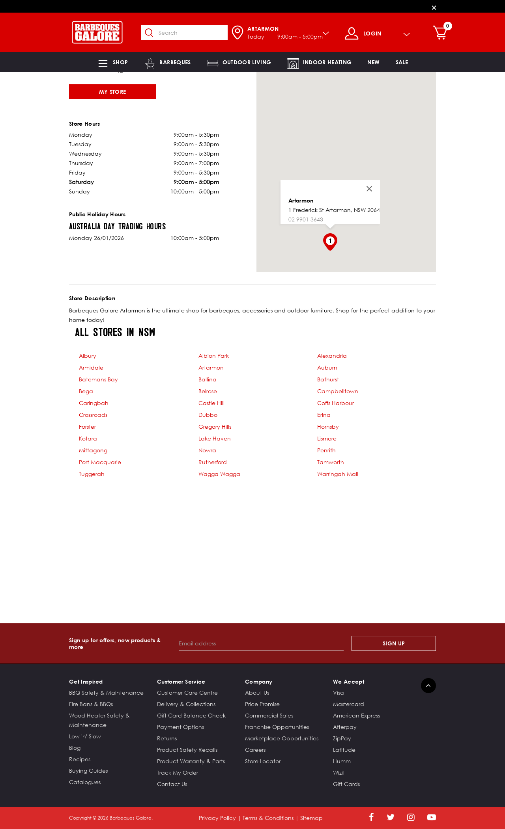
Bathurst (328, 379)
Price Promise (262, 704)
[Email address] (261, 643)
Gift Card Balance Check (191, 715)
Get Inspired (86, 681)
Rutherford (212, 462)
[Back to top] (428, 685)
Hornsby (328, 426)
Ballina (207, 379)
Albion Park (213, 355)
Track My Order (177, 772)
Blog (74, 747)
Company (258, 681)
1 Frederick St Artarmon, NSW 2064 (334, 209)
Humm (342, 761)
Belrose (207, 391)
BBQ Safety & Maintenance (106, 692)
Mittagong (93, 450)
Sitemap (311, 817)
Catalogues (85, 782)
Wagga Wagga (219, 473)
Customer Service (181, 681)
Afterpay (345, 726)
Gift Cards (346, 784)
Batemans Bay (98, 379)
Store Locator (263, 761)
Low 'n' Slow (85, 736)
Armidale (91, 367)
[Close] (434, 7)
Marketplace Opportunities (281, 738)
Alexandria (332, 355)
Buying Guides (88, 770)
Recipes (79, 759)
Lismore (327, 438)
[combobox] (188, 32)
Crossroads (93, 414)
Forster (87, 426)
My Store (112, 91)
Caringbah (93, 403)
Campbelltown (337, 391)
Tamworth (330, 462)
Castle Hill (211, 403)
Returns (167, 738)
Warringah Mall (337, 473)
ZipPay (342, 738)
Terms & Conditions (268, 817)
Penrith (326, 450)
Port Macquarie (100, 462)
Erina (324, 414)
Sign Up (394, 643)
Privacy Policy (217, 817)
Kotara (88, 438)
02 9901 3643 (305, 219)
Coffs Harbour (335, 403)
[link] (373, 62)
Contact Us (172, 784)
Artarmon (301, 200)
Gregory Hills (214, 426)
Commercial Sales (269, 715)
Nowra (207, 450)
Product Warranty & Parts (191, 761)
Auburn (327, 367)
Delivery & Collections (186, 704)
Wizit (339, 772)
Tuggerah (92, 473)
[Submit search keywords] (153, 33)
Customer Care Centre (187, 692)
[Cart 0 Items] (446, 33)
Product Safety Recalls (187, 749)
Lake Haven (214, 438)
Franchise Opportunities (277, 726)
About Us (257, 692)
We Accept (348, 681)
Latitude (344, 749)
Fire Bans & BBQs (91, 704)
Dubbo (207, 414)
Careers (255, 749)
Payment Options (180, 726)
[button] (112, 62)
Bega (86, 391)
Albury (87, 355)
